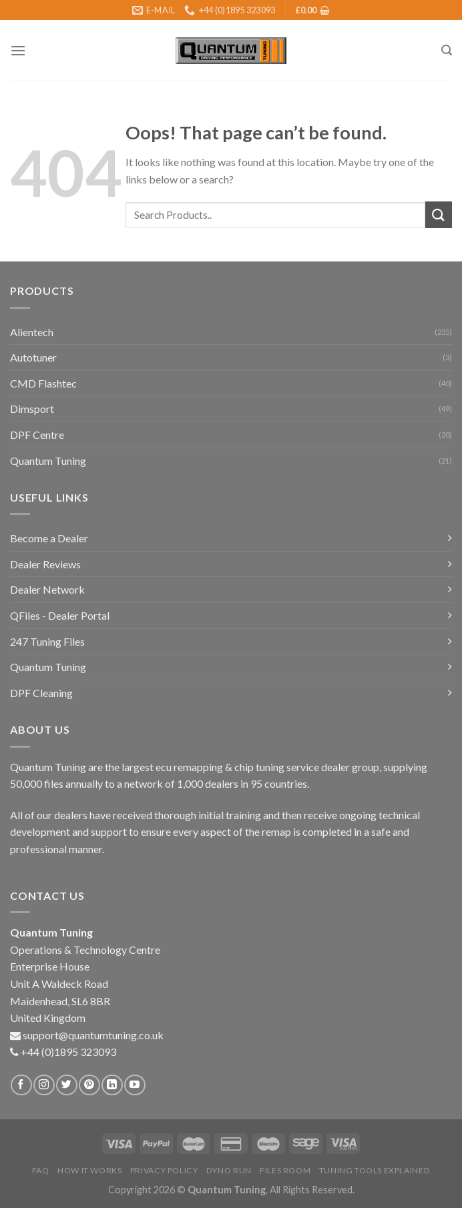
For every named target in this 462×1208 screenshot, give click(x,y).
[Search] (446, 50)
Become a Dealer (49, 538)
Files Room (285, 1170)
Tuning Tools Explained (374, 1170)
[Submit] (438, 214)
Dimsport (32, 408)
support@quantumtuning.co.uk (93, 1035)
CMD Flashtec (43, 383)
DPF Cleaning (41, 692)
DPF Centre (37, 434)
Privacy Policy (164, 1170)
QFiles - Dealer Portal (59, 615)
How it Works (89, 1170)
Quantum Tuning (48, 460)
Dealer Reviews (45, 564)
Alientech (31, 332)
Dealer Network (47, 589)
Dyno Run (229, 1170)
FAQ (40, 1170)
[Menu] (18, 50)
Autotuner (33, 357)
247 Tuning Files (47, 641)
